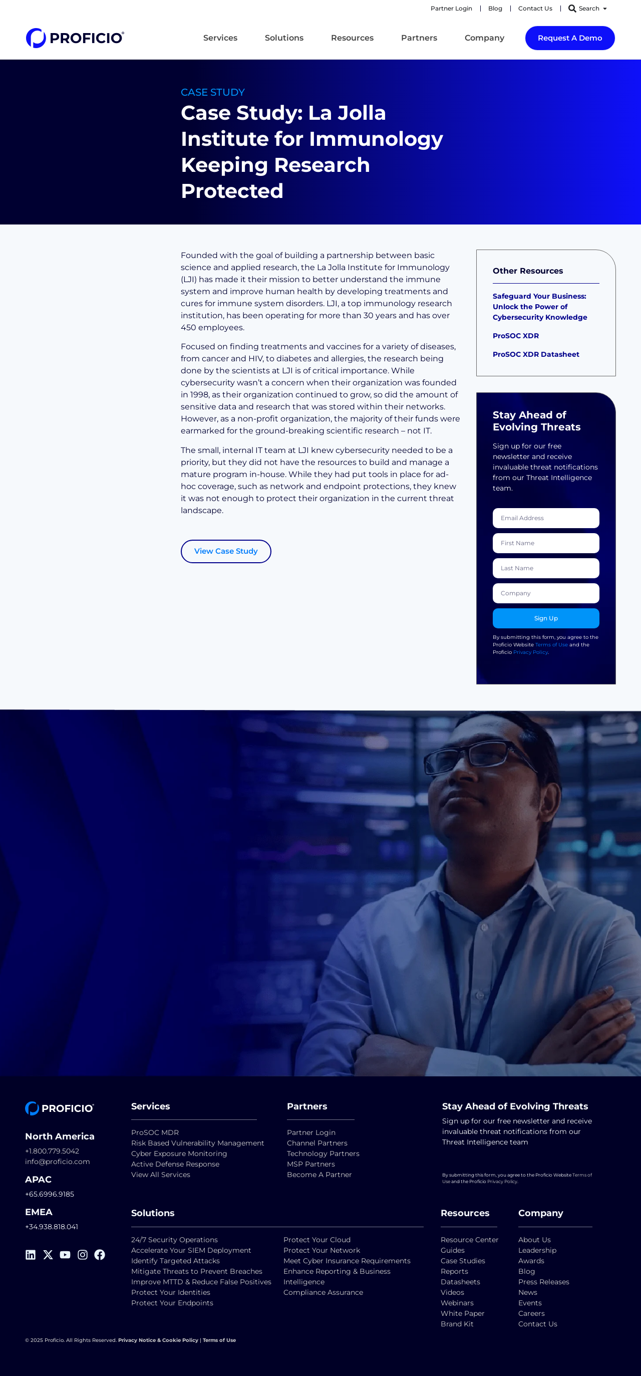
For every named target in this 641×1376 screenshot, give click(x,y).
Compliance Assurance (323, 1292)
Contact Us (537, 1323)
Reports (455, 1271)
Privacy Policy (530, 652)
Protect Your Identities (170, 1292)
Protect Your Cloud (318, 1239)
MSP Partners (311, 1164)
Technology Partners (323, 1153)
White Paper (463, 1313)
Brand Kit (457, 1323)
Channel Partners (317, 1143)
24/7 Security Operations (174, 1239)
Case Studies (463, 1260)
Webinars (457, 1302)
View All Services (160, 1174)
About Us (534, 1239)
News (527, 1292)
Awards (531, 1260)
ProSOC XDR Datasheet (536, 354)
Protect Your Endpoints (172, 1302)
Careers (531, 1313)
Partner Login (311, 1132)
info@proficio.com (57, 1161)
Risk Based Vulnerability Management (197, 1143)
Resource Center (470, 1239)
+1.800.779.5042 (52, 1151)
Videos (452, 1292)
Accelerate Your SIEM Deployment (191, 1250)
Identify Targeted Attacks (175, 1260)
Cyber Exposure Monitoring (179, 1153)
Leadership (537, 1250)
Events (530, 1302)
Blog (526, 1271)
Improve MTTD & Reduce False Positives (201, 1281)
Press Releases (543, 1281)
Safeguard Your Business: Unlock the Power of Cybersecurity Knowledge (540, 307)
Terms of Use (551, 644)
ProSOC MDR (155, 1132)
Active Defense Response (175, 1164)
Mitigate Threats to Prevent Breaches (196, 1271)
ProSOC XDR (516, 335)
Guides (453, 1250)
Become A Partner (319, 1174)
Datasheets (460, 1281)
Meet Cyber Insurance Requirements (347, 1260)
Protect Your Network (321, 1250)
